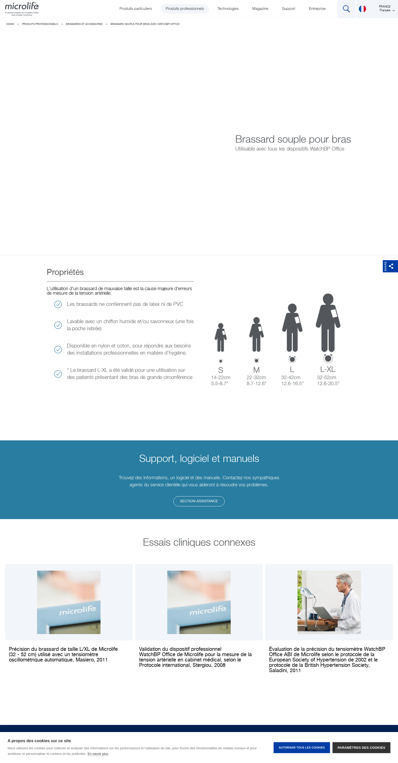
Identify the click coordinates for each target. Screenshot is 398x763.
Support (288, 9)
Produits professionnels (185, 9)
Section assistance (199, 501)
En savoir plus (98, 754)
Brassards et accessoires (84, 24)
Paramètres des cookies (361, 748)
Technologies (228, 9)
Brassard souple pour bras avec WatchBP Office (145, 24)
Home (10, 24)
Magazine (260, 9)
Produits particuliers (136, 9)
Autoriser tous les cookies (302, 747)
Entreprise (317, 9)
